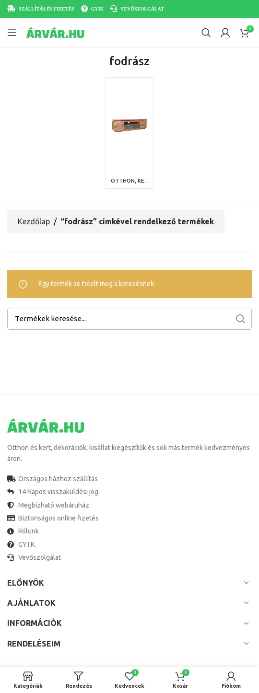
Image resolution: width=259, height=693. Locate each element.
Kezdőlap (34, 221)
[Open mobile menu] (12, 32)
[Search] (206, 32)
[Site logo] (55, 32)
